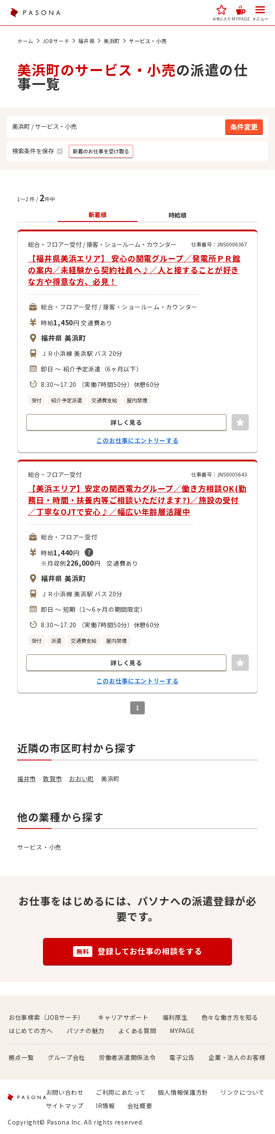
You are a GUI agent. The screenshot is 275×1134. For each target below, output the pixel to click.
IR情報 (105, 1105)
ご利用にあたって (121, 1092)
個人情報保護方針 (183, 1092)
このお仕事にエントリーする (137, 440)
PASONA (35, 12)
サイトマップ (65, 1105)
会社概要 (140, 1105)
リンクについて (242, 1092)
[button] (221, 12)
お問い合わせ (65, 1092)
